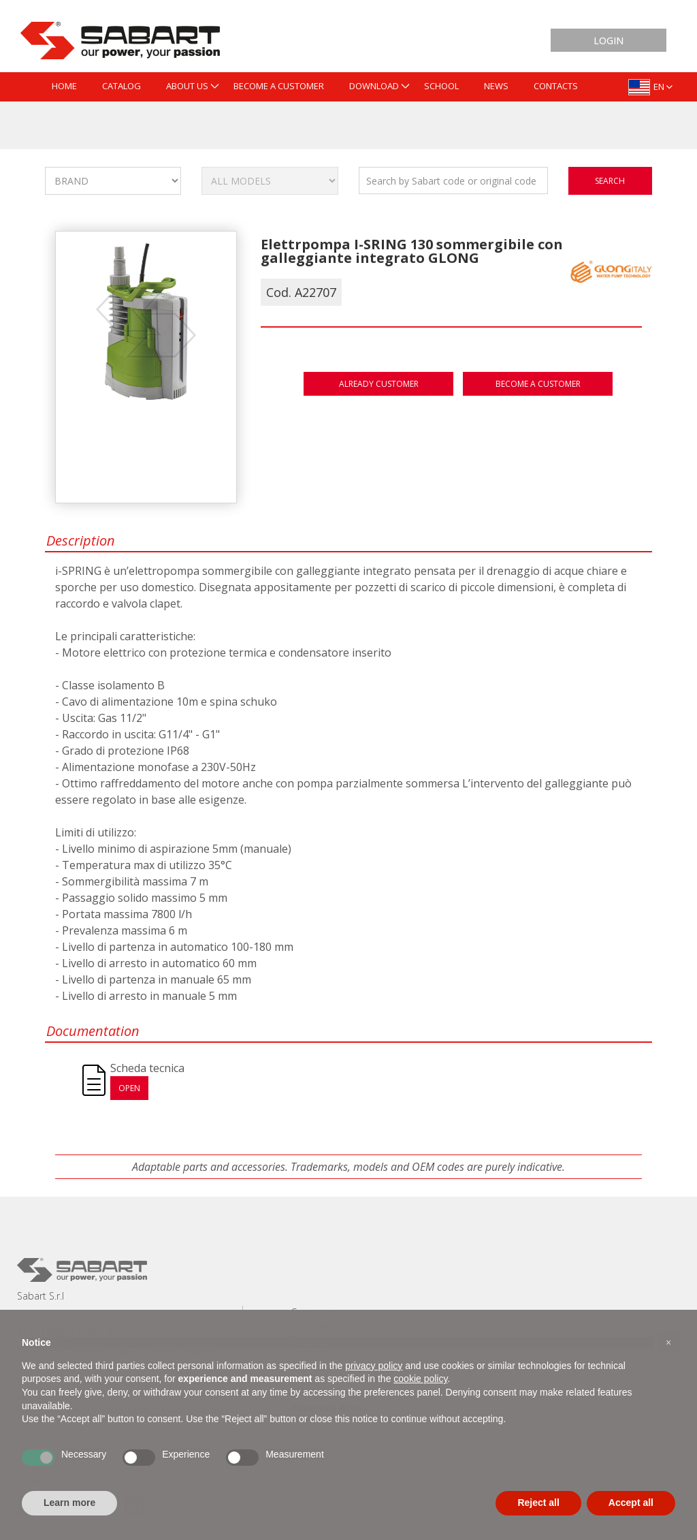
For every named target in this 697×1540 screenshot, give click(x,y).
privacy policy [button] (373, 1365)
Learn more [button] (69, 1502)
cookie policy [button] (420, 1378)
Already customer (379, 384)
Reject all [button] (538, 1502)
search (610, 181)
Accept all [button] (631, 1502)
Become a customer (538, 384)
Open (129, 1088)
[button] (668, 1342)
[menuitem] (64, 86)
